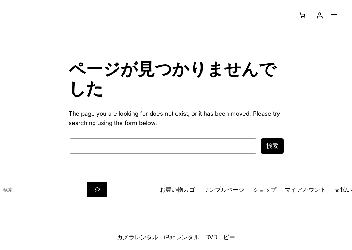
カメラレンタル (137, 237)
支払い (343, 189)
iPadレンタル (181, 237)
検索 (272, 145)
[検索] (97, 189)
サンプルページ (223, 189)
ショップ (264, 189)
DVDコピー (220, 237)
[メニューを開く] (334, 15)
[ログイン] (319, 15)
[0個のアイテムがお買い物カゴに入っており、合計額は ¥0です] (302, 15)
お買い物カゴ (177, 189)
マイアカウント (305, 189)
